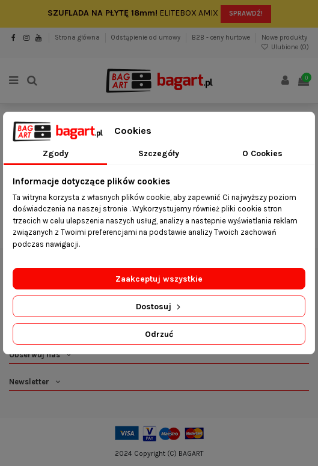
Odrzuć (159, 334)
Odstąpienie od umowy (146, 37)
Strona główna (78, 37)
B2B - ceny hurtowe (222, 37)
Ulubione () (285, 47)
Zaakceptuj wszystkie (159, 279)
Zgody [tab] (56, 153)
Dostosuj (159, 306)
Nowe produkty (284, 37)
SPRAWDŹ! (246, 13)
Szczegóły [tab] (158, 153)
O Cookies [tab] (262, 153)
